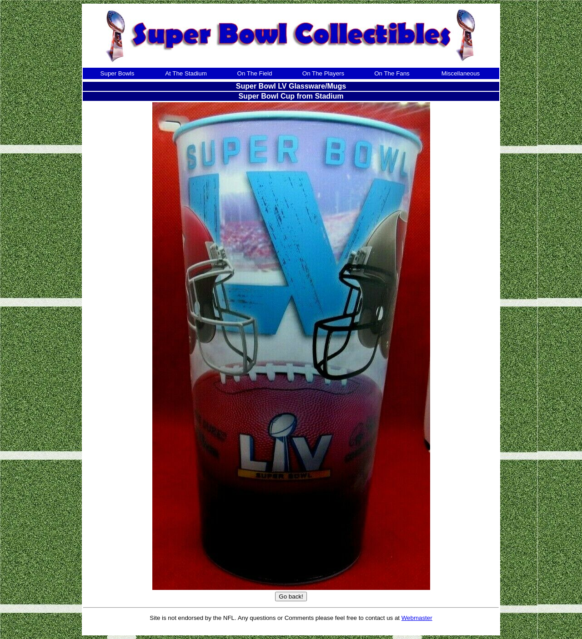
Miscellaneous (461, 73)
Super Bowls (117, 73)
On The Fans (392, 73)
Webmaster (416, 617)
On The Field (254, 73)
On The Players (323, 73)
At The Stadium (186, 73)
